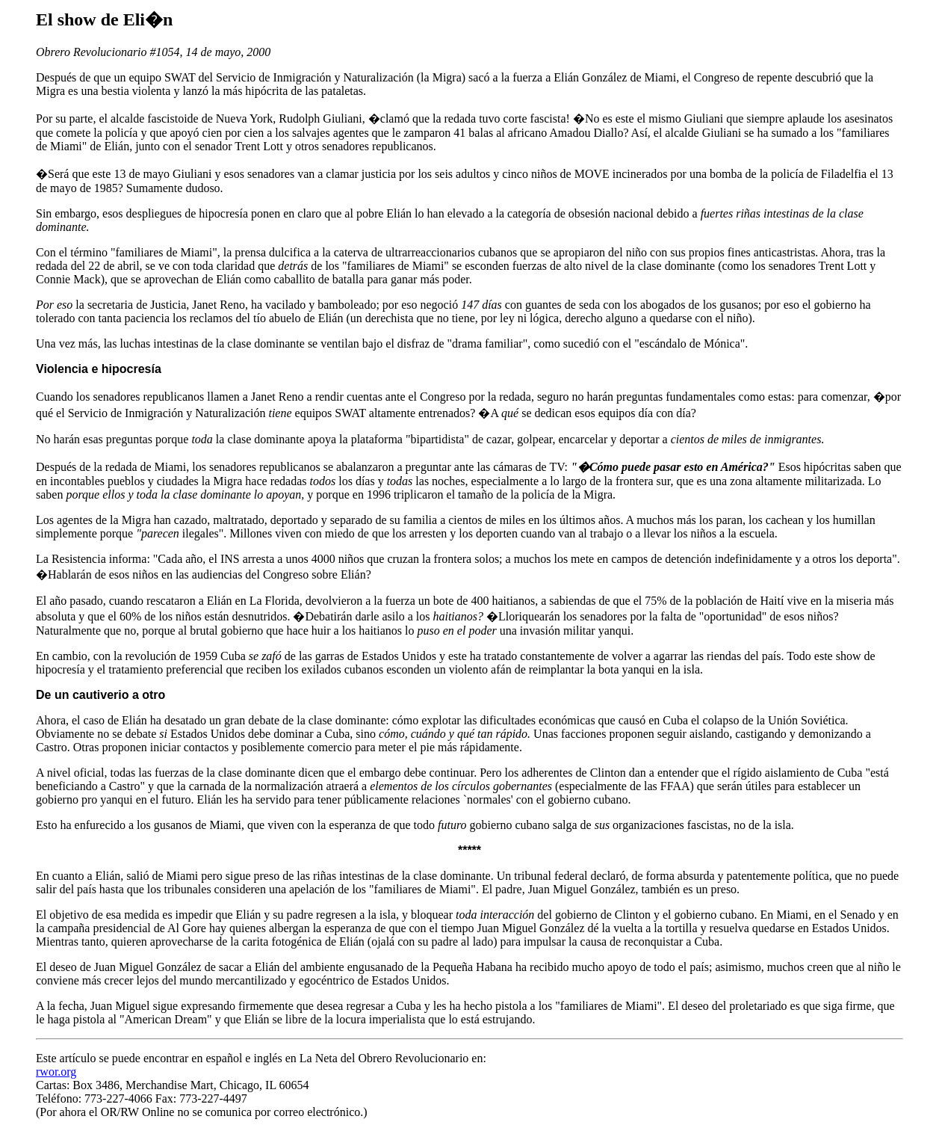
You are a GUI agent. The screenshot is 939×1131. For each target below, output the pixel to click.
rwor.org (56, 1071)
